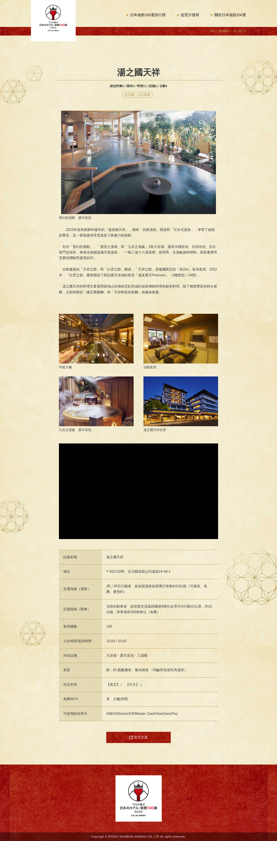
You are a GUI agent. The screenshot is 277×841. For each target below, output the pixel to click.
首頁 (212, 31)
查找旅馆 (224, 31)
